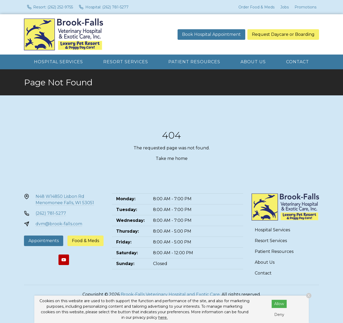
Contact (297, 61)
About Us (253, 61)
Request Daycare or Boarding (283, 34)
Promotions (305, 7)
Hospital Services (58, 61)
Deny (279, 314)
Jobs (284, 7)
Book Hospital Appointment (211, 34)
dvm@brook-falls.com (59, 223)
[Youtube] (63, 260)
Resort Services (125, 61)
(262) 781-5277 (51, 213)
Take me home (172, 158)
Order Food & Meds (256, 7)
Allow (279, 303)
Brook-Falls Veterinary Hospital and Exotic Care (170, 294)
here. (163, 317)
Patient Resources (194, 61)
